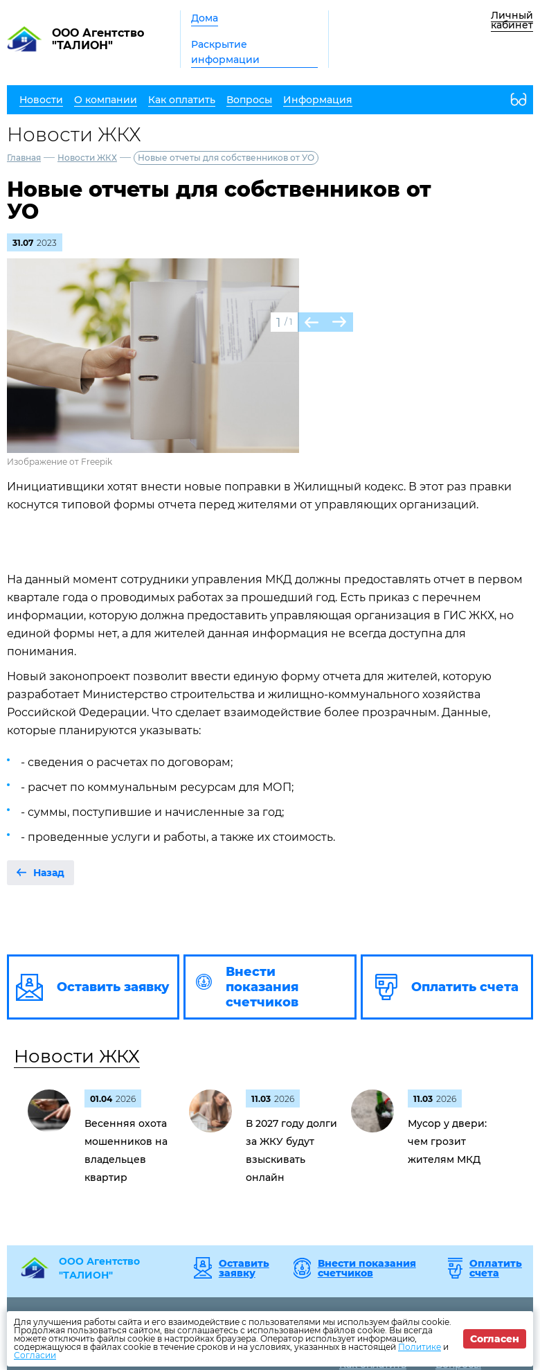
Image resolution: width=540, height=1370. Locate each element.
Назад (48, 872)
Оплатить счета (495, 1268)
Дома (204, 18)
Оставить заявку (244, 1268)
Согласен (494, 1339)
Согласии (35, 1355)
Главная (24, 157)
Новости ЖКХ (87, 157)
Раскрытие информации (225, 52)
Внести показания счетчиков (367, 1268)
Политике (419, 1347)
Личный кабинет (512, 20)
